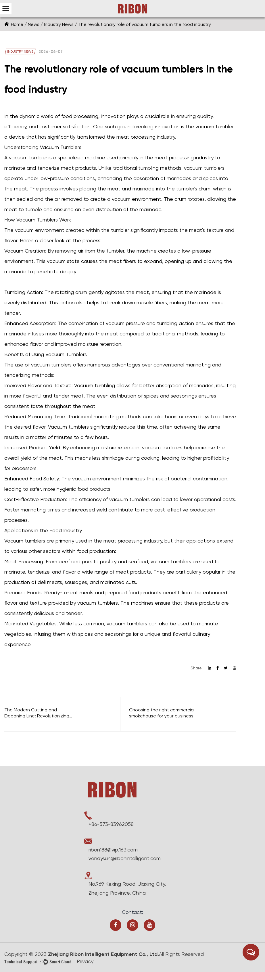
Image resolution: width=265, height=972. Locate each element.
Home (17, 24)
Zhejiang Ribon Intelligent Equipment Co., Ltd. (103, 954)
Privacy (85, 961)
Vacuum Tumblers (66, 354)
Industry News (59, 24)
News (33, 24)
